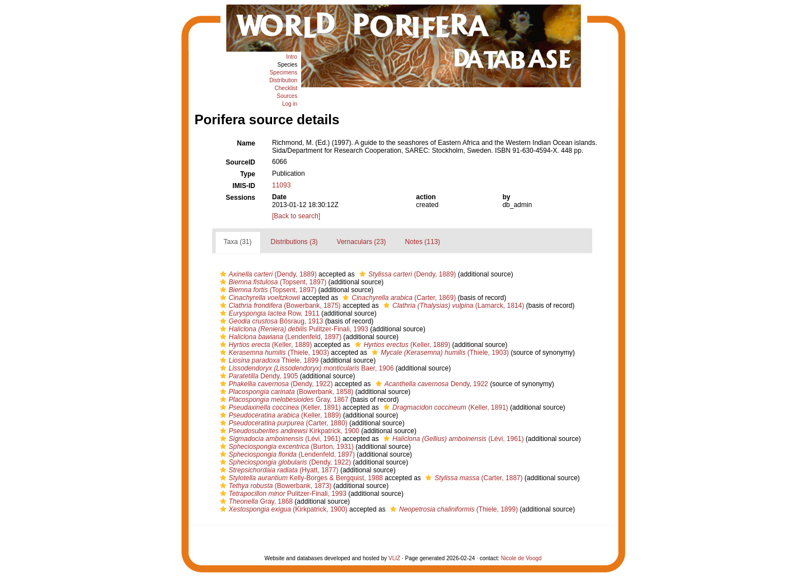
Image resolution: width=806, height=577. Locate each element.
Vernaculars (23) (361, 242)
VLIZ (394, 558)
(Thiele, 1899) (452, 509)
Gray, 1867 (283, 400)
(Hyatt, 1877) (278, 470)
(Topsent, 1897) (272, 282)
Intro (291, 57)
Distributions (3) (294, 242)
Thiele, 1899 (268, 360)
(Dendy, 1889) (267, 274)
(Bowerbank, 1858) (285, 392)
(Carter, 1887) (472, 478)
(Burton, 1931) (285, 447)
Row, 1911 (268, 313)
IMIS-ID (243, 186)
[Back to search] (296, 216)
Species (288, 65)
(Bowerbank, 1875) (279, 305)
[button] (223, 274)
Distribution (283, 80)
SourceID (240, 162)
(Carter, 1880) (282, 423)
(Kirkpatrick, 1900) (282, 509)
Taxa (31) (238, 242)
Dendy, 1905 (257, 376)
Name (246, 143)
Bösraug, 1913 (270, 321)
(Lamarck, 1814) (452, 305)
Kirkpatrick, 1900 (288, 431)
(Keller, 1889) (264, 345)
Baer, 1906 (305, 368)
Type (247, 174)
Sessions (240, 197)
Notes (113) (423, 242)
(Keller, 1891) (279, 407)
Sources (287, 96)
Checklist (286, 88)
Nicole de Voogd (521, 558)
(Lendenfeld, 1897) (279, 337)
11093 (281, 185)
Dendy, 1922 (430, 384)
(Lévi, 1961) (279, 439)
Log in (289, 104)
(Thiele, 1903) (273, 352)
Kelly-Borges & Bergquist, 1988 (300, 478)
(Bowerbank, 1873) (274, 486)
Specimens (283, 72)
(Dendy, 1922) (275, 384)
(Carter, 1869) (398, 298)
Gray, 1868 (255, 501)
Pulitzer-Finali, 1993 (292, 329)
